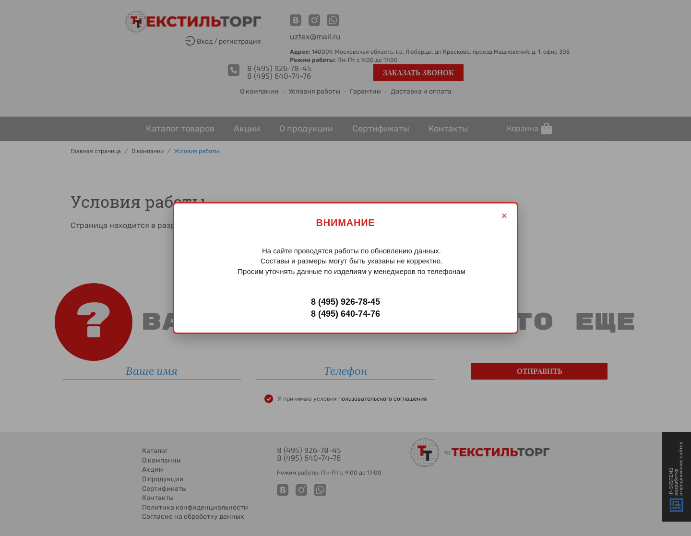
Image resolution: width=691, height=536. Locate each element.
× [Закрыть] (504, 216)
